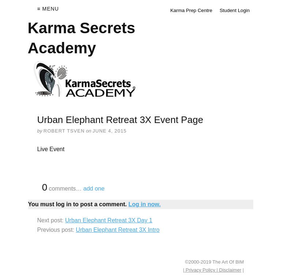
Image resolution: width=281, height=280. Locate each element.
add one (94, 188)
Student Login (235, 10)
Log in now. (144, 204)
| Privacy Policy (200, 270)
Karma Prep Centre (191, 10)
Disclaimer (229, 270)
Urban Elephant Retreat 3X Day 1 (108, 220)
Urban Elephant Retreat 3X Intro (118, 230)
